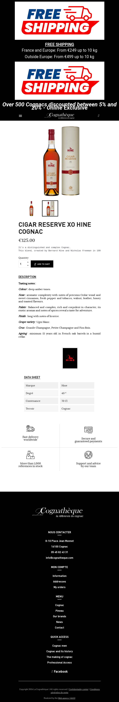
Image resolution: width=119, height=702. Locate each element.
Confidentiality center (78, 689)
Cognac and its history (59, 651)
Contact (59, 627)
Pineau (60, 610)
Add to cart (42, 264)
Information (60, 575)
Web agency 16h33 (66, 698)
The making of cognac (59, 657)
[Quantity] (22, 263)
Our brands (59, 616)
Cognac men (59, 645)
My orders (60, 587)
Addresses (59, 581)
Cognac (59, 605)
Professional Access (59, 662)
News (59, 622)
